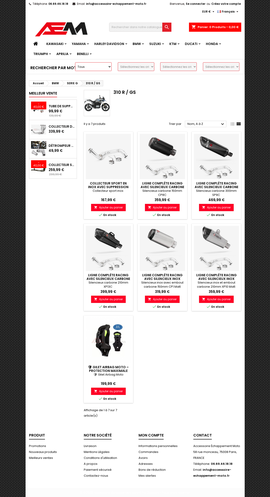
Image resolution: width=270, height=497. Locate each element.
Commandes (148, 452)
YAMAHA (79, 44)
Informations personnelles (158, 446)
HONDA (212, 44)
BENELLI (83, 54)
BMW (137, 44)
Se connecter (195, 4)
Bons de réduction (152, 470)
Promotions (37, 446)
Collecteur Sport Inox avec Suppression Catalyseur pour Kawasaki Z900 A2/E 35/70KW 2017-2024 (62, 165)
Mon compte (151, 435)
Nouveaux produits (43, 452)
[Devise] (208, 12)
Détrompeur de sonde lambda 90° (62, 145)
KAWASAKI (54, 44)
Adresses (146, 464)
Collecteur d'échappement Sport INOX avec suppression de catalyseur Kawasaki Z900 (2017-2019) (62, 126)
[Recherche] (140, 27)
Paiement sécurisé (98, 470)
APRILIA (62, 54)
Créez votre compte (226, 4)
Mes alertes (147, 475)
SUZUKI (155, 44)
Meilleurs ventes (41, 458)
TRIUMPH (40, 54)
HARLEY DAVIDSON (109, 44)
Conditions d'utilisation (100, 458)
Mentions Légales (97, 452)
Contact (202, 435)
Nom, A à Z (206, 124)
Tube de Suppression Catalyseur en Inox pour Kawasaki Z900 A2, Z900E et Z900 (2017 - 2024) (62, 106)
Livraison (90, 446)
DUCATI (191, 44)
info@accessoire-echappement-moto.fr (116, 4)
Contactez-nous (96, 475)
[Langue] (228, 12)
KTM (172, 44)
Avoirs (143, 458)
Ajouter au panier (108, 207)
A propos (90, 464)
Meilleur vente (43, 93)
